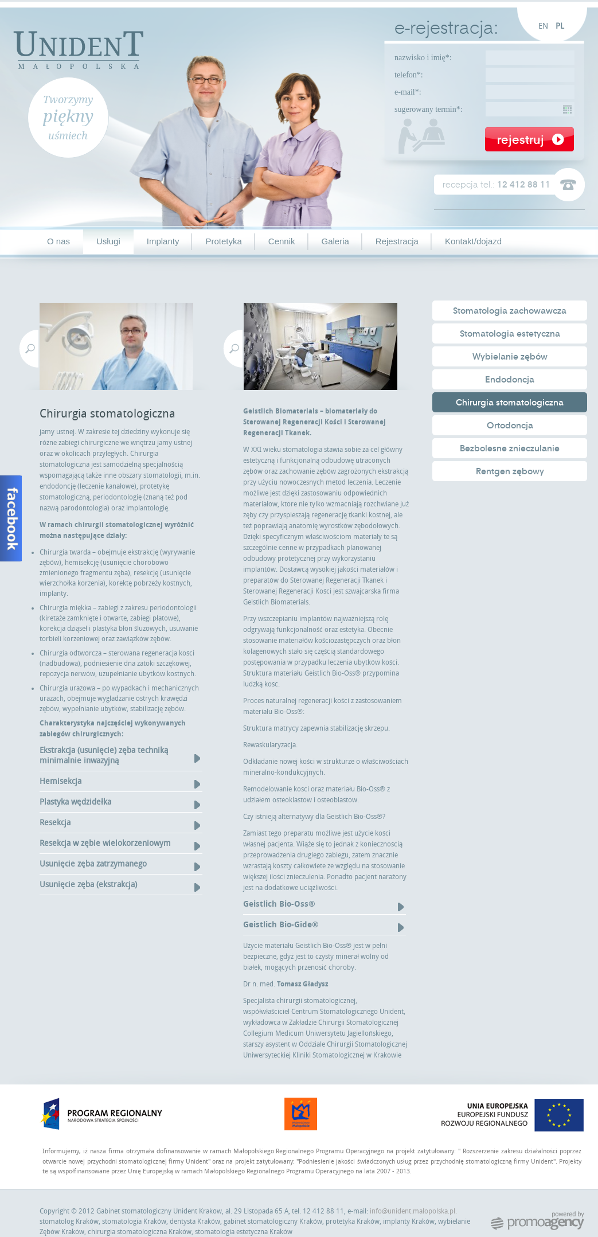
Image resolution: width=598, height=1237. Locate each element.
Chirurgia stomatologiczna (510, 402)
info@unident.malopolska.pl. (413, 1211)
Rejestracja (397, 241)
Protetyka (223, 241)
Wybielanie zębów (510, 357)
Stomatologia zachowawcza (509, 311)
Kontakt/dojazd (473, 241)
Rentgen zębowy (510, 471)
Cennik (281, 241)
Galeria (335, 241)
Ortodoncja (510, 425)
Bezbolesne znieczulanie (510, 448)
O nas (58, 241)
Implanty (163, 241)
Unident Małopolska (78, 48)
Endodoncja (509, 379)
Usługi (108, 241)
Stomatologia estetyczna (510, 334)
